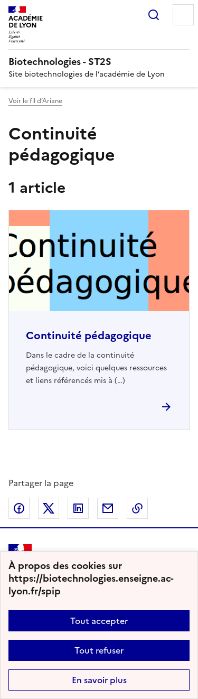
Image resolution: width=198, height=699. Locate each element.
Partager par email (107, 508)
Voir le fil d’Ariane (35, 101)
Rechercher (153, 14)
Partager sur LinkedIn (78, 508)
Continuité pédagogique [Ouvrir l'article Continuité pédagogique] (89, 335)
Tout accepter (99, 620)
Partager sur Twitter (48, 508)
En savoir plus (99, 680)
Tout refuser (99, 650)
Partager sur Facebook (19, 508)
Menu (183, 14)
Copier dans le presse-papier (137, 508)
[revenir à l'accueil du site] (99, 61)
